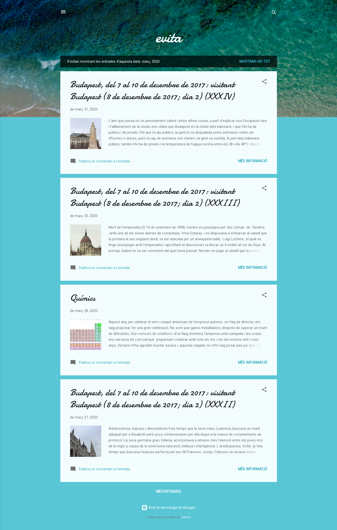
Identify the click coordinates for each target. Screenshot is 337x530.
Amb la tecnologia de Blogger (168, 507)
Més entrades (168, 491)
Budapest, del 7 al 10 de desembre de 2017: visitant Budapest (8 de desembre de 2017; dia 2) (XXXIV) (152, 90)
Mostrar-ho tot (254, 61)
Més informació (252, 161)
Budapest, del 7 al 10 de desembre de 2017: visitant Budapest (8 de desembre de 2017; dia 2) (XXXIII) (154, 197)
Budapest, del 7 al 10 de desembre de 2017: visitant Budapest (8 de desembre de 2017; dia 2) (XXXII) (152, 398)
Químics (82, 298)
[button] (264, 82)
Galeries (186, 517)
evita (169, 37)
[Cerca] (274, 13)
